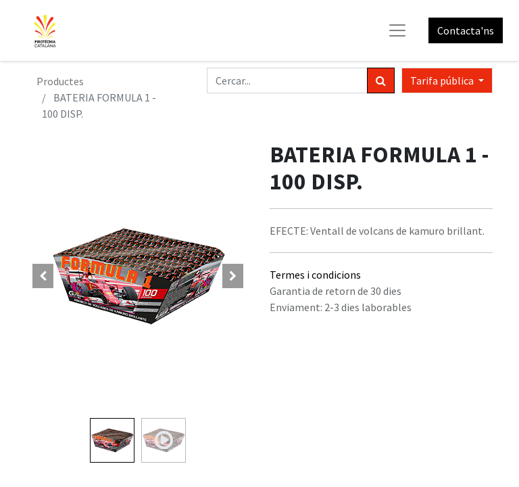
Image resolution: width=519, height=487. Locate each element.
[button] (43, 276)
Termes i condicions (315, 274)
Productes (60, 81)
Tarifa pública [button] (443, 80)
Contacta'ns (465, 30)
